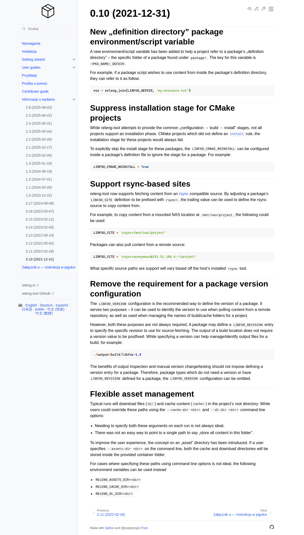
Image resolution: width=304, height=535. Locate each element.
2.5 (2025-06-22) (39, 115)
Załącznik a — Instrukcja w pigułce (49, 267)
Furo (144, 528)
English (31, 305)
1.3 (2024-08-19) (39, 171)
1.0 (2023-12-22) (39, 195)
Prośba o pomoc (34, 83)
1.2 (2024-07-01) (39, 179)
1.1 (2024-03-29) (39, 187)
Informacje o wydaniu (38, 99)
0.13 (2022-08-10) (40, 235)
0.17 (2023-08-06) (40, 203)
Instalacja (29, 51)
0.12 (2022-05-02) (40, 243)
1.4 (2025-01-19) (39, 163)
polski (39, 309)
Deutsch (46, 305)
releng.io (28, 285)
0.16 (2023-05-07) (40, 211)
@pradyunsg (129, 528)
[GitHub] (272, 528)
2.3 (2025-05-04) (39, 131)
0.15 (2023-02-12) (40, 219)
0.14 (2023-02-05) (40, 227)
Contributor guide (35, 91)
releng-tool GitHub (36, 293)
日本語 (27, 309)
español (62, 305)
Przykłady (29, 75)
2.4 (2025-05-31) (39, 123)
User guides (31, 67)
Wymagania (31, 43)
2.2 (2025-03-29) (39, 139)
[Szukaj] (48, 28)
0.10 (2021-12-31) (40, 259)
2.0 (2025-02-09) (39, 155)
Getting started (33, 59)
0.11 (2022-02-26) (40, 251)
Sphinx (109, 528)
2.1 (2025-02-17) (39, 147)
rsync (183, 194)
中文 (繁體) (44, 313)
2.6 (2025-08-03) (39, 107)
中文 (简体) (55, 309)
